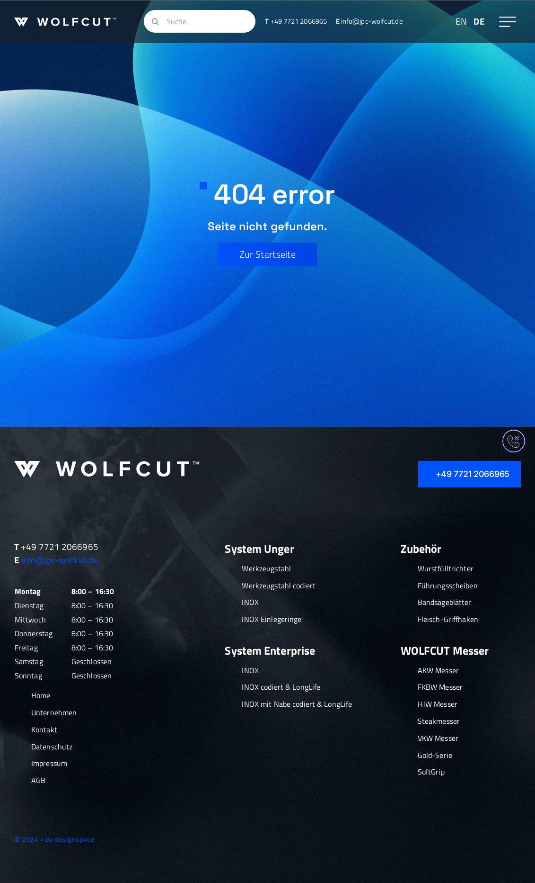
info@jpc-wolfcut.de (59, 560)
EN (461, 21)
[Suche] (199, 21)
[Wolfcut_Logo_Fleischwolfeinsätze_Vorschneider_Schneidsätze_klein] (65, 22)
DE (479, 21)
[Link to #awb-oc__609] (507, 22)
